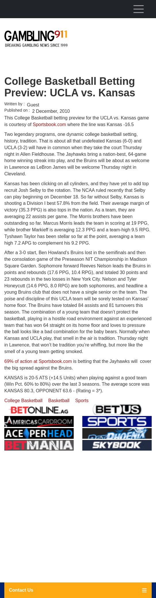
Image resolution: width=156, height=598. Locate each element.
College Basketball (23, 400)
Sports (81, 400)
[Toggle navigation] (138, 9)
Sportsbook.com (49, 124)
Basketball (59, 400)
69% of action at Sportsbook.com (38, 361)
